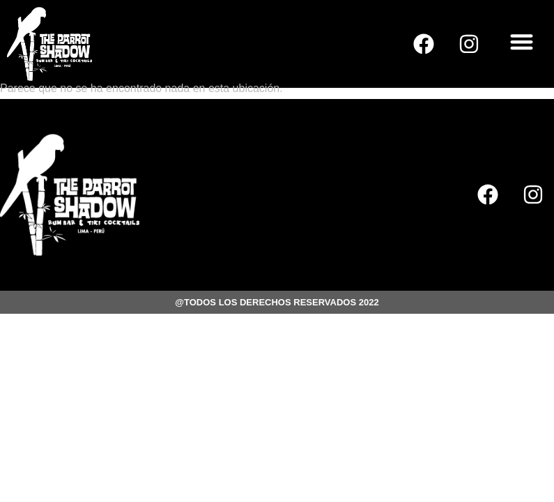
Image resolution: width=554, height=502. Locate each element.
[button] (522, 41)
